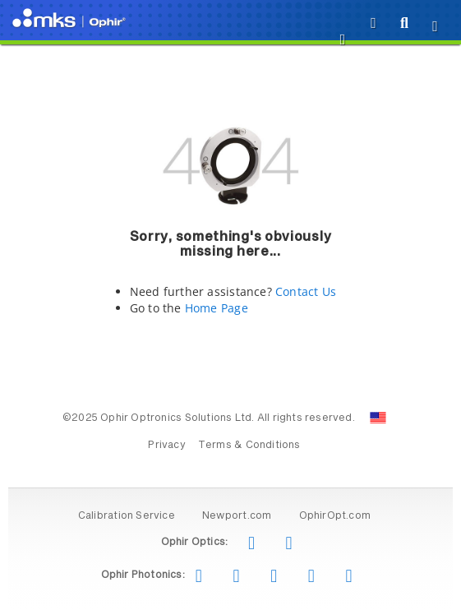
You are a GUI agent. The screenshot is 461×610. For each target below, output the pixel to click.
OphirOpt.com (335, 516)
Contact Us (305, 291)
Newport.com (236, 516)
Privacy (166, 446)
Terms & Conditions (249, 446)
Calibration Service (126, 516)
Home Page (216, 308)
